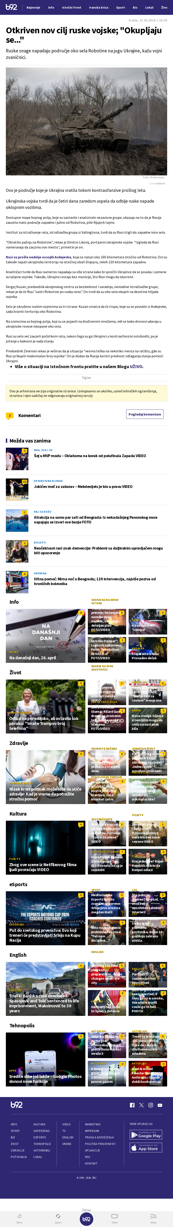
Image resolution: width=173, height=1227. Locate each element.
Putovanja (19, 1157)
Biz (13, 1137)
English (15, 990)
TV (64, 1131)
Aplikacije (92, 1150)
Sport (96, 889)
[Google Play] (146, 1135)
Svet (135, 620)
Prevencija (140, 772)
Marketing (93, 1124)
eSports (40, 1137)
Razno (14, 652)
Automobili (42, 1150)
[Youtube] (160, 1105)
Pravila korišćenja (99, 1137)
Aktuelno (139, 682)
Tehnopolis (42, 1144)
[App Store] (146, 1148)
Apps (12, 1070)
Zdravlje (18, 1150)
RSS (87, 1157)
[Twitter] (141, 1105)
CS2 (93, 922)
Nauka (136, 710)
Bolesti (40, 542)
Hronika (40, 573)
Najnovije (33, 7)
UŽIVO (136, 366)
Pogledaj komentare (145, 414)
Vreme (67, 1144)
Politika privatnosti (100, 1144)
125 (25, 481)
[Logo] (11, 7)
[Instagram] (150, 1105)
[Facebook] (132, 1105)
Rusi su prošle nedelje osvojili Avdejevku (38, 257)
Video (66, 1124)
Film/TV (14, 858)
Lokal (38, 1157)
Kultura (40, 1124)
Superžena (42, 1131)
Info (14, 1124)
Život (15, 1144)
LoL (134, 889)
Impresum (92, 1131)
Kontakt (91, 1163)
